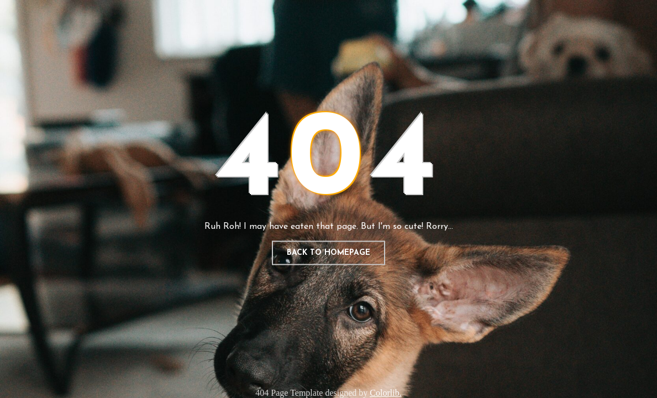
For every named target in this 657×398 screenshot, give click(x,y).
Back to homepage (328, 253)
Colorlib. (385, 392)
